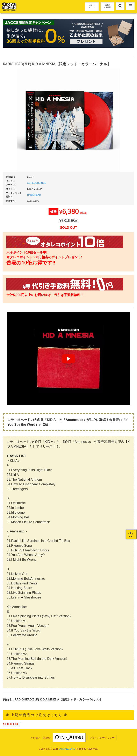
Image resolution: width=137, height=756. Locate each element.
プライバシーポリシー (102, 737)
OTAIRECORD (67, 748)
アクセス (35, 737)
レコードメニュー (92, 6)
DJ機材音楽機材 (107, 6)
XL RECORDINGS (36, 183)
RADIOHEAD (34, 195)
